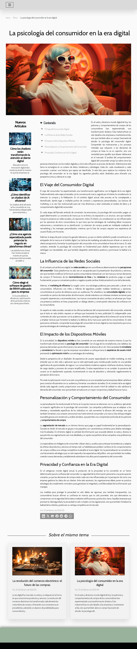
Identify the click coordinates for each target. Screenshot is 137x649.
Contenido (49, 123)
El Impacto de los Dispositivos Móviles (60, 140)
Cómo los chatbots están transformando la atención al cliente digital (20, 155)
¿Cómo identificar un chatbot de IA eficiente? (20, 197)
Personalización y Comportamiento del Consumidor (66, 146)
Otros (15, 17)
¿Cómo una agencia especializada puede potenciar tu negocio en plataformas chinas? (20, 240)
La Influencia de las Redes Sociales (59, 135)
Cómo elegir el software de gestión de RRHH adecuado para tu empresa (20, 287)
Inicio (8, 17)
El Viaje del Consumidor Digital (57, 129)
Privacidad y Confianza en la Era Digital (60, 152)
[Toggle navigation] (9, 4)
